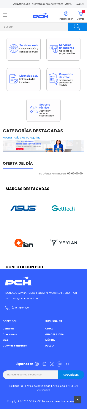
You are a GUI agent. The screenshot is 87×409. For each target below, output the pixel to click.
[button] (77, 399)
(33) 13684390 (20, 307)
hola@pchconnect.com (26, 298)
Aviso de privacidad (39, 386)
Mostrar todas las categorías (21, 137)
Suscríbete (71, 375)
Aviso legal (59, 386)
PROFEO (72, 386)
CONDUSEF (43, 390)
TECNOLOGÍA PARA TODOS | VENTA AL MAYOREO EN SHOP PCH (41, 293)
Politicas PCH (17, 386)
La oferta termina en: (52, 173)
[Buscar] (77, 26)
